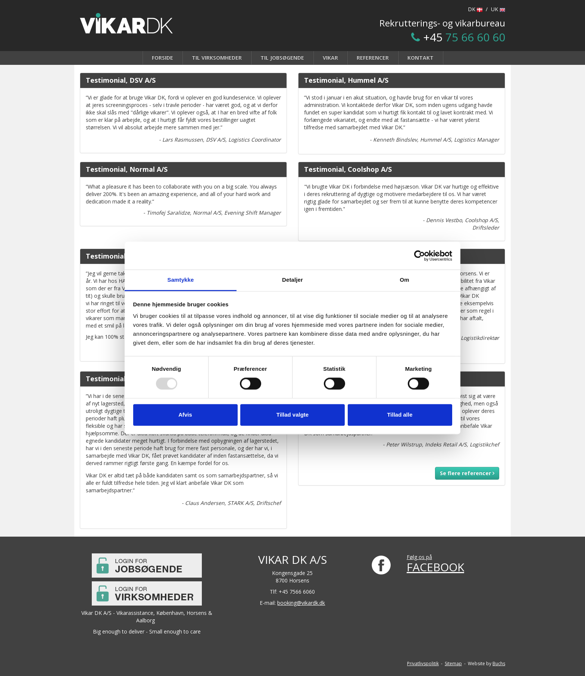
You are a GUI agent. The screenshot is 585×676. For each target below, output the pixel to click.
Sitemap (453, 663)
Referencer (373, 57)
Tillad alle (399, 414)
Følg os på (419, 556)
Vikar (330, 57)
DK (475, 9)
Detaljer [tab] (292, 280)
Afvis (185, 414)
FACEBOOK (435, 567)
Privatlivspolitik (423, 663)
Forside (162, 57)
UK (498, 9)
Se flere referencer (467, 473)
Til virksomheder (217, 57)
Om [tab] (404, 280)
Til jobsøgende (282, 57)
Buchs (498, 663)
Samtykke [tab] (181, 280)
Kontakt (420, 57)
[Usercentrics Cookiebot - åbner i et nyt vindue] (419, 255)
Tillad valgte (292, 414)
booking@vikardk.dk (301, 602)
